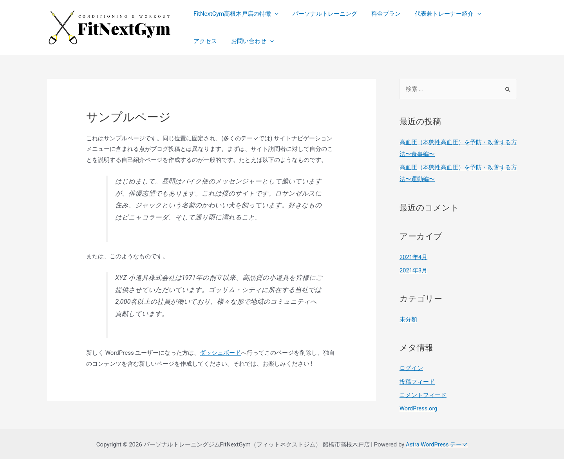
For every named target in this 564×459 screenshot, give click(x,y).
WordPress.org (419, 406)
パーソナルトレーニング (321, 13)
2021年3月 (414, 269)
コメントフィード (423, 393)
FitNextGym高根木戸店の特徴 (234, 13)
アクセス (496, 13)
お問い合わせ (213, 41)
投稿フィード (417, 380)
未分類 (408, 318)
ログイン (411, 367)
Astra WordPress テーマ (436, 442)
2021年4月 (414, 256)
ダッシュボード (220, 352)
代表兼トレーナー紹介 (440, 13)
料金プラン (380, 13)
